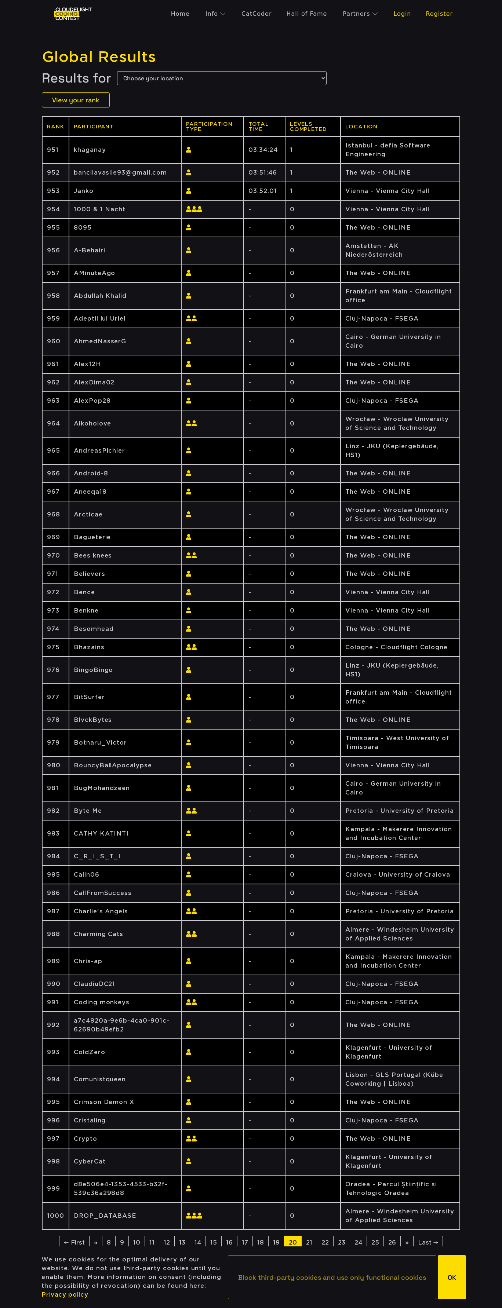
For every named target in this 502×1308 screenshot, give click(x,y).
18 (260, 1242)
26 (392, 1242)
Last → (428, 1242)
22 (325, 1242)
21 (309, 1242)
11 (151, 1242)
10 (136, 1242)
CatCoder (256, 13)
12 (167, 1242)
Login (402, 13)
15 (213, 1242)
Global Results (99, 57)
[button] (332, 1277)
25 (375, 1242)
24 (358, 1242)
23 (341, 1242)
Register (439, 13)
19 (276, 1242)
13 (182, 1242)
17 (245, 1242)
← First (74, 1242)
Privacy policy (64, 1294)
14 (197, 1242)
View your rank (75, 100)
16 (229, 1242)
